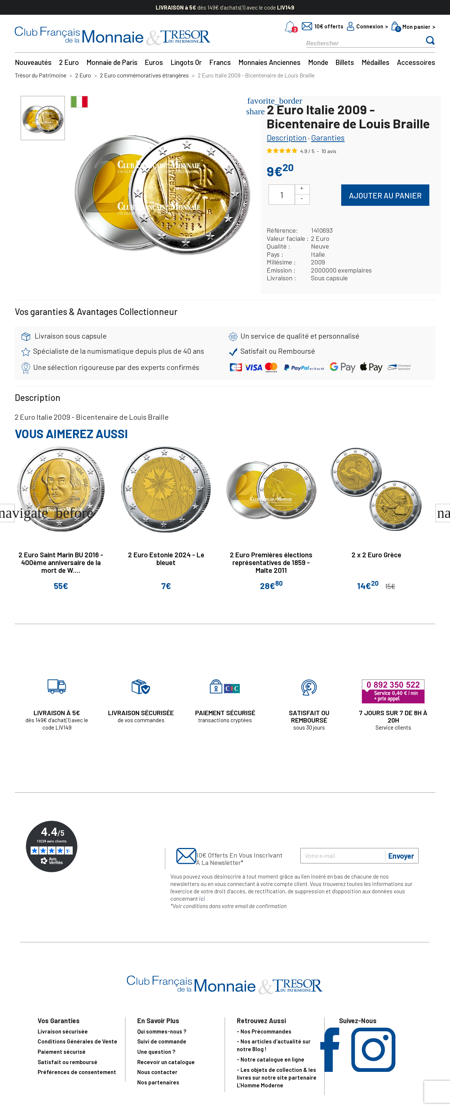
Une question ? (156, 1051)
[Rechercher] (357, 43)
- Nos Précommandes (264, 1031)
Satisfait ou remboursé (67, 1062)
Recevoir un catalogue (166, 1062)
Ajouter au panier (385, 195)
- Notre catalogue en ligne (270, 1059)
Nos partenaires (158, 1082)
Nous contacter (157, 1072)
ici (202, 898)
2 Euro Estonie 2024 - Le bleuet (166, 558)
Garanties (328, 137)
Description (287, 137)
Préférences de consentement (77, 1072)
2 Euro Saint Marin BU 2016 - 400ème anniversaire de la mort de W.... (60, 562)
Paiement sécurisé (62, 1051)
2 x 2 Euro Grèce (376, 554)
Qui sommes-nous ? (161, 1031)
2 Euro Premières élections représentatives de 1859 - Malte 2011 (271, 562)
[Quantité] (282, 194)
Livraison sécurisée (63, 1031)
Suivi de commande (161, 1041)
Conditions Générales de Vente (77, 1041)
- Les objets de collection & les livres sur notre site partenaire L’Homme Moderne (276, 1077)
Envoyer (401, 855)
